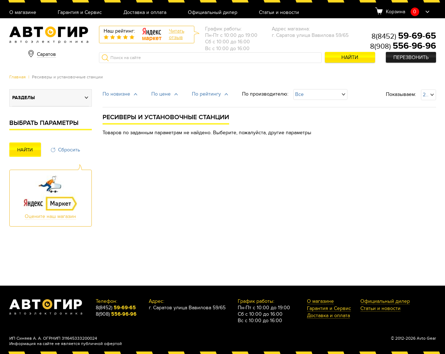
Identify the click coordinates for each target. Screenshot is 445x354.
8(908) (403, 46)
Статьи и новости (279, 12)
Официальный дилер (212, 12)
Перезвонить (411, 57)
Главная (17, 76)
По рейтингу (206, 94)
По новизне (116, 94)
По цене (161, 94)
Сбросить (69, 150)
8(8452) (403, 36)
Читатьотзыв (176, 34)
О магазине (22, 12)
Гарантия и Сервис (80, 12)
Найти (349, 57)
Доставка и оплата (144, 12)
